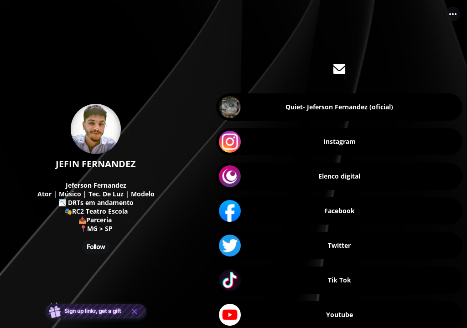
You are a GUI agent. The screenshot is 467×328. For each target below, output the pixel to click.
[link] (339, 107)
